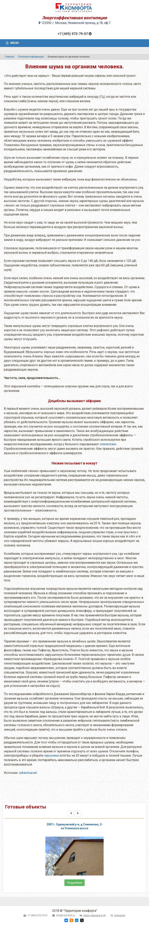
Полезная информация (31, 56)
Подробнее (74, 882)
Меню (12, 42)
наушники (51, 755)
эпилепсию (108, 444)
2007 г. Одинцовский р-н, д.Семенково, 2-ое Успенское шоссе (75, 826)
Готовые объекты (25, 807)
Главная (9, 56)
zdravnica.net (28, 773)
